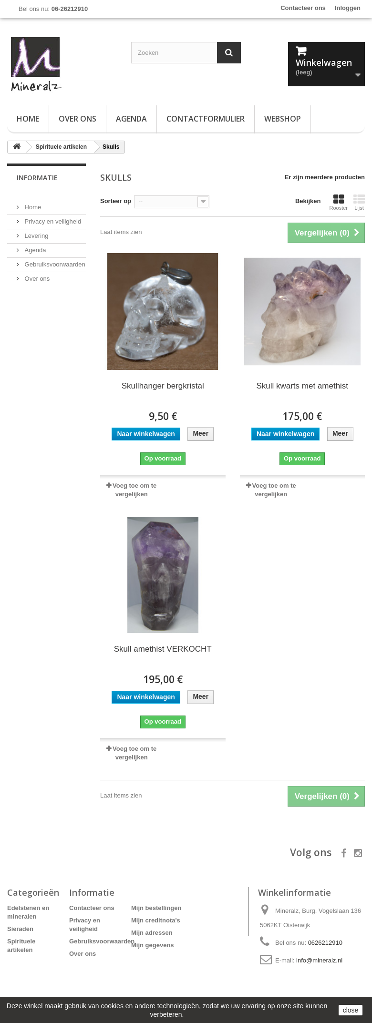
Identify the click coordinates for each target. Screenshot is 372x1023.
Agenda (131, 118)
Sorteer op (115, 201)
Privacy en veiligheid (52, 217)
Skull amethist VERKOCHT (163, 649)
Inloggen (348, 7)
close (351, 1010)
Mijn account (158, 892)
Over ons (77, 118)
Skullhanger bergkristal (163, 385)
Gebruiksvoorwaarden (54, 260)
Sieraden (20, 928)
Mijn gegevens (152, 945)
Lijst (359, 202)
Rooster (338, 202)
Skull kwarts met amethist (302, 385)
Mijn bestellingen (156, 907)
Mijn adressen (152, 932)
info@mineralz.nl (319, 960)
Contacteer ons (303, 7)
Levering (35, 231)
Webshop (282, 118)
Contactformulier (205, 118)
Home (28, 118)
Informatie (37, 177)
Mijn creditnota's (155, 920)
